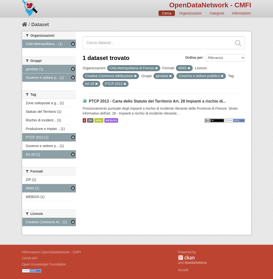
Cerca (166, 13)
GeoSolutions (196, 263)
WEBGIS (111, 120)
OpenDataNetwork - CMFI (210, 5)
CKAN (186, 257)
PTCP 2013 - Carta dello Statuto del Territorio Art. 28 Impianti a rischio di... (157, 101)
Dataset (40, 24)
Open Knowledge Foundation (44, 264)
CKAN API (30, 258)
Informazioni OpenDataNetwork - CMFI (51, 252)
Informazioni (241, 13)
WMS (98, 120)
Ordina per (193, 57)
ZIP (90, 120)
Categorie (217, 13)
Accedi (183, 270)
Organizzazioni (190, 13)
